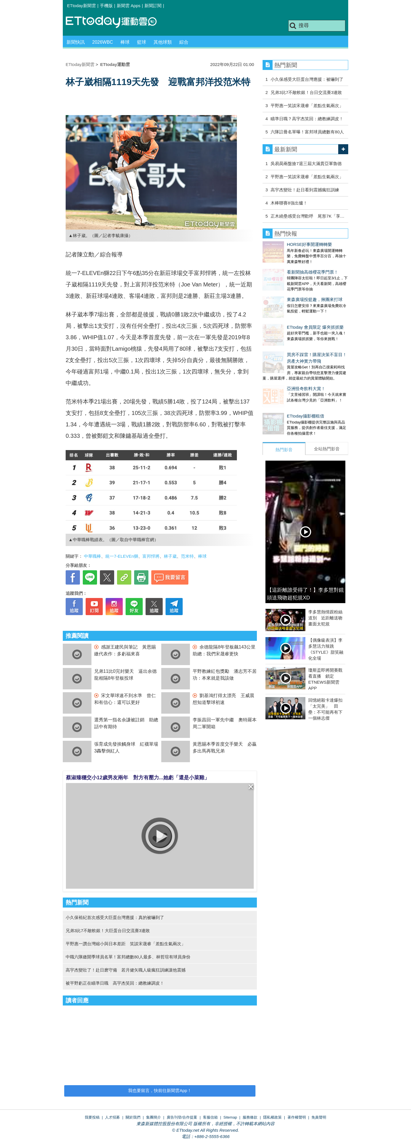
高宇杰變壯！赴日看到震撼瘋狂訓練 (305, 189)
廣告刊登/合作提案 (182, 1117)
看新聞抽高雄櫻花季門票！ (288, 266)
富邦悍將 (151, 556)
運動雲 (116, 22)
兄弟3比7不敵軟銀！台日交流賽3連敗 (306, 92)
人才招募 (112, 1117)
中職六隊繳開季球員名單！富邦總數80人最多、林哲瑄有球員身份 (128, 956)
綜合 (183, 42)
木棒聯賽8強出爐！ (289, 202)
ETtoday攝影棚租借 (281, 387)
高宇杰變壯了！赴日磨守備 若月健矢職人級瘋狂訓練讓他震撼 (126, 970)
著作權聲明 (296, 1117)
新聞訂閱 (153, 5)
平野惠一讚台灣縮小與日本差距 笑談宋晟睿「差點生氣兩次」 (126, 943)
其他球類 (163, 42)
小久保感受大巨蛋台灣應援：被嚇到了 (307, 79)
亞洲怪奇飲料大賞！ (282, 365)
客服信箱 (210, 1117)
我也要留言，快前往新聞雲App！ (160, 1090)
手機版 (106, 5)
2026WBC (102, 42)
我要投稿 (92, 1117)
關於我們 (133, 1117)
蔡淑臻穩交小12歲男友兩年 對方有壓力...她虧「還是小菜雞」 (137, 777)
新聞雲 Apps (128, 5)
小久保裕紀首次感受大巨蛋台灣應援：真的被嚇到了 (115, 917)
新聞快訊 (76, 42)
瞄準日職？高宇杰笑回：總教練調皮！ (307, 118)
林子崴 (170, 556)
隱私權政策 (272, 1117)
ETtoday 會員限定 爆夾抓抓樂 (291, 310)
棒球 (125, 42)
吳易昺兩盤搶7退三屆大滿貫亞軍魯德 (306, 163)
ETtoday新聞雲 (81, 5)
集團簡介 (153, 1117)
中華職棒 (92, 556)
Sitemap (230, 1117)
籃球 (141, 42)
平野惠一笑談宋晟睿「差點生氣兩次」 (307, 105)
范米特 (187, 556)
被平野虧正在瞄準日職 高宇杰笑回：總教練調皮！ (115, 983)
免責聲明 (318, 1117)
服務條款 (250, 1117)
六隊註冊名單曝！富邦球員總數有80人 (307, 131)
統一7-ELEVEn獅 (121, 556)
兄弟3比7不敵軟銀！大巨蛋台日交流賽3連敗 (108, 930)
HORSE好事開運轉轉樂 (285, 244)
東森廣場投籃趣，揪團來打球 (290, 288)
